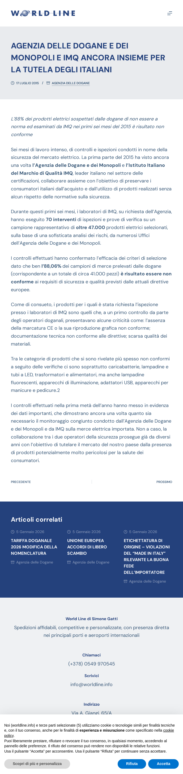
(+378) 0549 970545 (91, 664)
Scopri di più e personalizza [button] (37, 764)
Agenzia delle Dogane (71, 83)
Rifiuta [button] (132, 764)
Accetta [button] (163, 764)
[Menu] (169, 13)
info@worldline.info (91, 684)
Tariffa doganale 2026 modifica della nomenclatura (34, 547)
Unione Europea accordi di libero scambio (87, 547)
